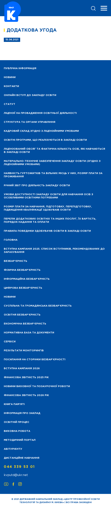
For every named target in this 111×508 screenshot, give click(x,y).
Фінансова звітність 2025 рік (26, 377)
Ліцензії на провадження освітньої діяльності (40, 113)
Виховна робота (17, 431)
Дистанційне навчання (21, 458)
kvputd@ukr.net (16, 475)
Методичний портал (20, 440)
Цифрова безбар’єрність (23, 288)
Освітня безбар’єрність (22, 315)
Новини (10, 297)
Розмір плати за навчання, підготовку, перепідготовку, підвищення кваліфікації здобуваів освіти (48, 208)
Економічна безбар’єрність (25, 324)
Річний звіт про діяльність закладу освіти (37, 186)
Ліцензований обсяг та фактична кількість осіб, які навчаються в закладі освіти (54, 150)
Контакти (11, 86)
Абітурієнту (13, 449)
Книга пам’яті (14, 404)
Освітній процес (16, 422)
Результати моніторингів (24, 351)
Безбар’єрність (15, 261)
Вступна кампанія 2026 (22, 368)
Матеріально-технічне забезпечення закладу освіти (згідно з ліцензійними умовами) (52, 162)
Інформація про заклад (22, 413)
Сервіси (10, 342)
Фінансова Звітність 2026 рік (26, 395)
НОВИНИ (10, 77)
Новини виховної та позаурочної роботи (37, 386)
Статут (9, 104)
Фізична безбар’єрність (22, 270)
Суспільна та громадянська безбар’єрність (38, 306)
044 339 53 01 (19, 466)
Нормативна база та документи (29, 333)
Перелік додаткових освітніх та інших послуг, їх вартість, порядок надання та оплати (50, 220)
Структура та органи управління (29, 122)
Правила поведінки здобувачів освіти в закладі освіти (47, 231)
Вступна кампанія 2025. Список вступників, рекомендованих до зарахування (54, 250)
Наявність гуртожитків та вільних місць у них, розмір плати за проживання (53, 175)
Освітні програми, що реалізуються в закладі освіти (45, 140)
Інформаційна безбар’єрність (27, 279)
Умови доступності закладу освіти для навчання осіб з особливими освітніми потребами (48, 196)
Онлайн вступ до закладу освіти (30, 95)
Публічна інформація (20, 68)
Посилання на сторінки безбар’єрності (34, 360)
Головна (10, 240)
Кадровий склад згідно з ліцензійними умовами (41, 131)
